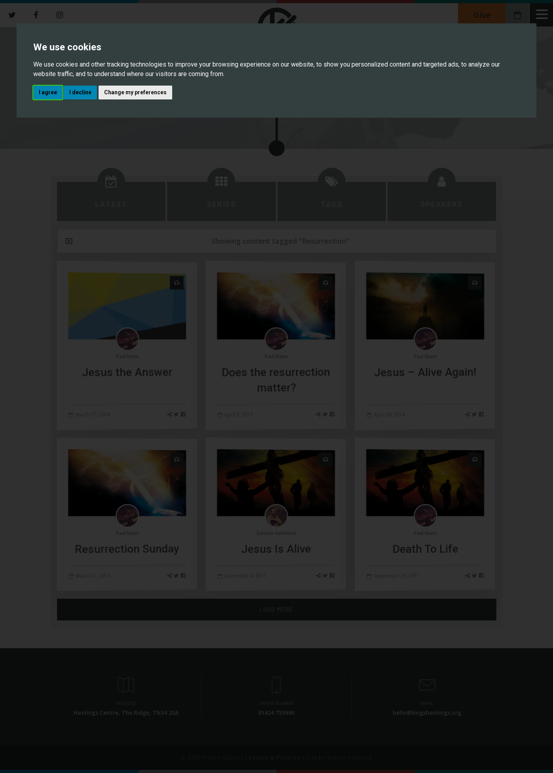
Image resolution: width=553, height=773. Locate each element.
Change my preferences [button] (135, 92)
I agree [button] (48, 92)
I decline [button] (80, 92)
